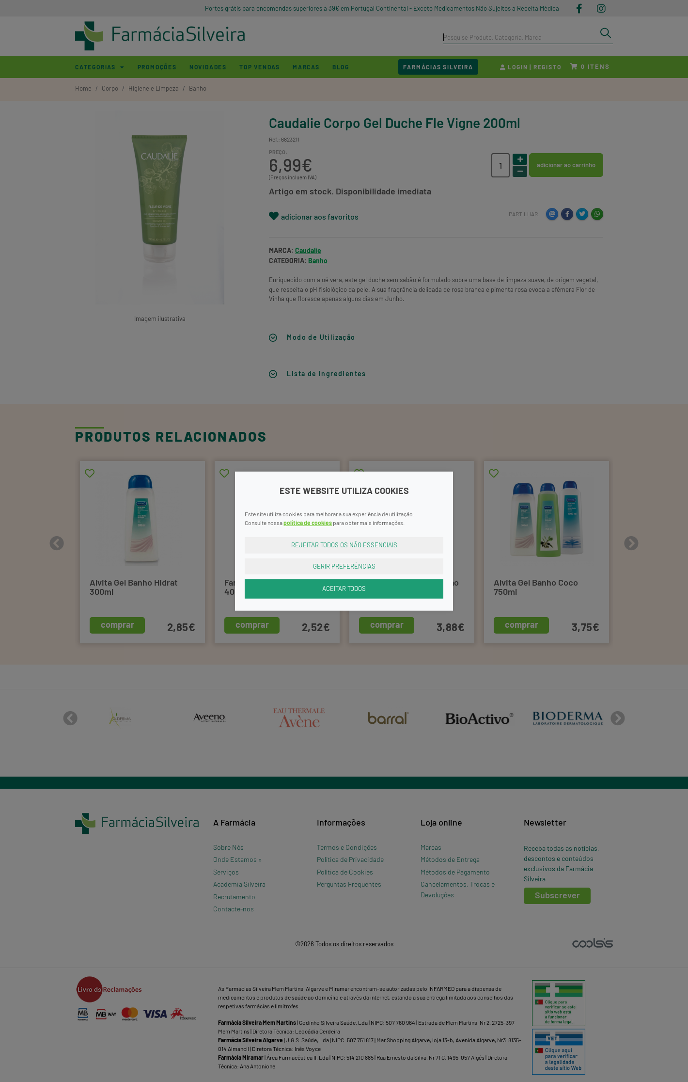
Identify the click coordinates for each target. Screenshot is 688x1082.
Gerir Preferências (344, 566)
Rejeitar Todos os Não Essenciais (344, 545)
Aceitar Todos (344, 588)
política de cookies (307, 522)
